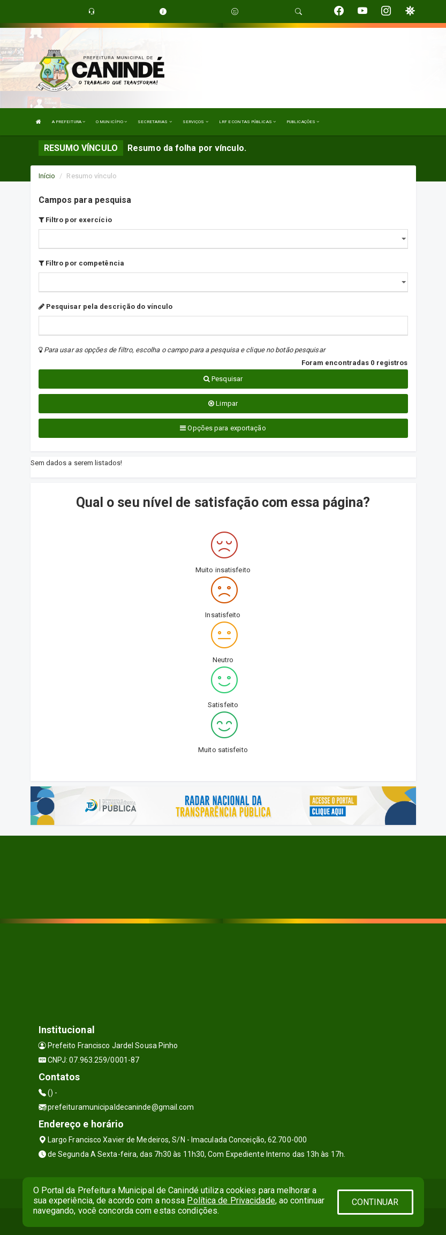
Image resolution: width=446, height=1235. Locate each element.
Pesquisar (223, 379)
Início (47, 176)
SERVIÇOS (195, 121)
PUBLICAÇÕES (302, 121)
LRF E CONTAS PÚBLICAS (247, 121)
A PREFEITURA (68, 121)
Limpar (223, 403)
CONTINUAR (375, 1202)
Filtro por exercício (75, 220)
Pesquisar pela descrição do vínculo (106, 306)
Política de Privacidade (231, 1200)
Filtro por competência (81, 263)
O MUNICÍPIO (111, 121)
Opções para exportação (223, 428)
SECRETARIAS (154, 121)
